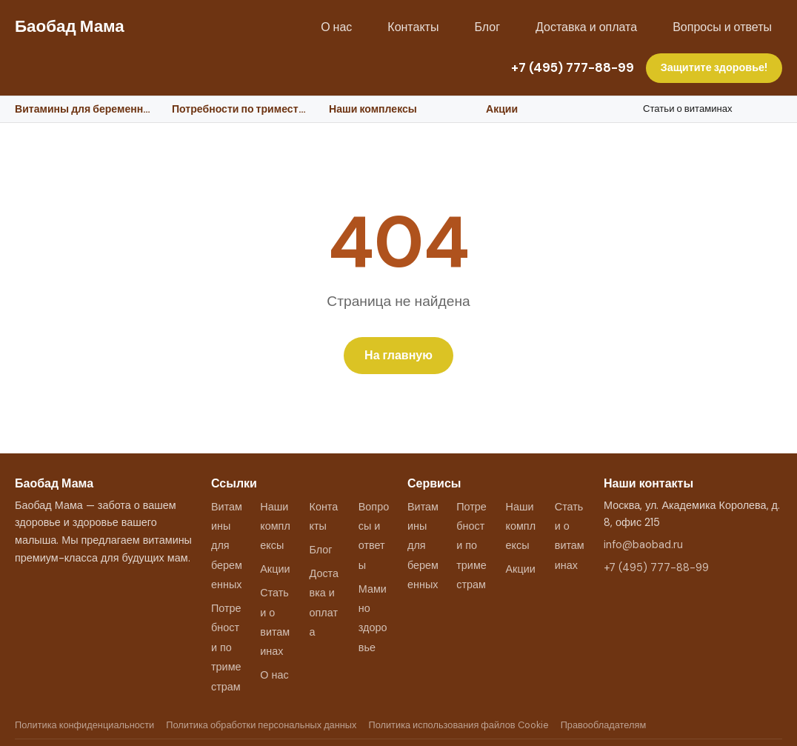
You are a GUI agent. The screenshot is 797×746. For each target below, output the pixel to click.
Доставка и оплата (586, 27)
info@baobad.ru (643, 544)
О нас (336, 27)
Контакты (412, 27)
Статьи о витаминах (688, 108)
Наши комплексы (373, 109)
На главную (398, 355)
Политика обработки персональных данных (261, 725)
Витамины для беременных (84, 109)
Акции (502, 109)
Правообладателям (604, 725)
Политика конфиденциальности (84, 725)
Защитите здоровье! (714, 67)
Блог (487, 27)
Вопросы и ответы (722, 27)
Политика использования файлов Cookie (458, 725)
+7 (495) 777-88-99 (572, 67)
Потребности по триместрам (241, 109)
